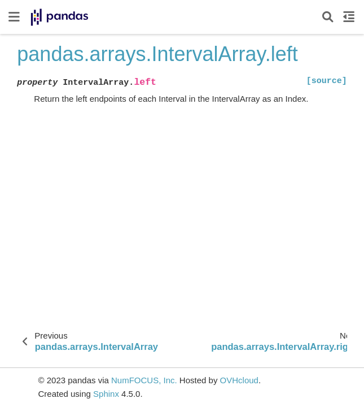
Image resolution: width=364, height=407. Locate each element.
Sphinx (106, 394)
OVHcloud (239, 380)
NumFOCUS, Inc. (144, 380)
